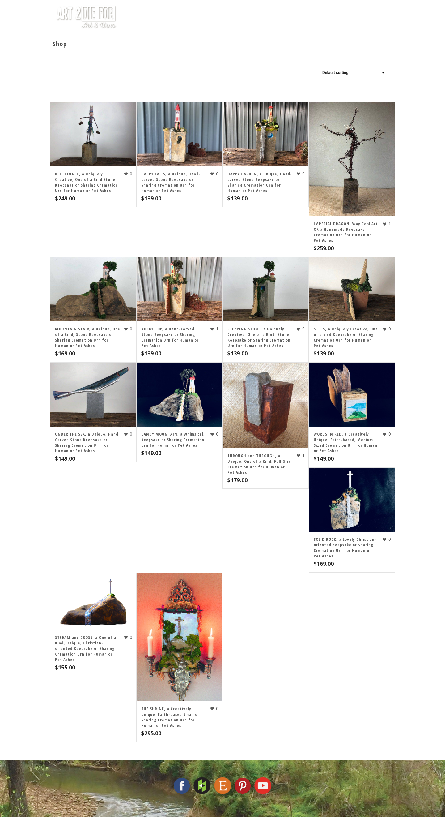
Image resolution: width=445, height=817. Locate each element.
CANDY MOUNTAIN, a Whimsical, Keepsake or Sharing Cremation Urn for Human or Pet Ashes (173, 439)
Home (176, 17)
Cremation (296, 17)
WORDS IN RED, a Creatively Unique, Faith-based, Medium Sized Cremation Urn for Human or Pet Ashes (345, 442)
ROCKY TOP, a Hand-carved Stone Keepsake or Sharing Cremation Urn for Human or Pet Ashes (170, 337)
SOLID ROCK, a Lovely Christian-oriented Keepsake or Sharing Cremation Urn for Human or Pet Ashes (345, 547)
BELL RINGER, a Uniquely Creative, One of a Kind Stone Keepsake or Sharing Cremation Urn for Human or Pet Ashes (86, 182)
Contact (361, 17)
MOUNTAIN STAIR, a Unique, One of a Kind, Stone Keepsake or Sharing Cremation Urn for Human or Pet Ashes (87, 337)
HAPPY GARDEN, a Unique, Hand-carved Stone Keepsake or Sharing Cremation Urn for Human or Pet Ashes (259, 182)
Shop (330, 17)
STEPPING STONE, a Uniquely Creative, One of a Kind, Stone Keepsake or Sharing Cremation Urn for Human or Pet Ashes (258, 337)
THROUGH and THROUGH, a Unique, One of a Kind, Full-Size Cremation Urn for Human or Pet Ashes (259, 464)
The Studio (211, 17)
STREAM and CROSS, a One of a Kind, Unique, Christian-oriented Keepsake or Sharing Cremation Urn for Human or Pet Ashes (85, 648)
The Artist (253, 17)
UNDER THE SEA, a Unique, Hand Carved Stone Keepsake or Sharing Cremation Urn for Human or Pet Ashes (86, 442)
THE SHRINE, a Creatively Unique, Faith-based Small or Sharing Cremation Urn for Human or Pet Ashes (170, 717)
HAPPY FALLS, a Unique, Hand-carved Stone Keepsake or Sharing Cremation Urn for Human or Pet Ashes (171, 182)
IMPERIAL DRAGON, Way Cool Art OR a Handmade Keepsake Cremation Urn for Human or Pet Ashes (346, 232)
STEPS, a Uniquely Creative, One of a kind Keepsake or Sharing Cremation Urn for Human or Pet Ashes (346, 337)
